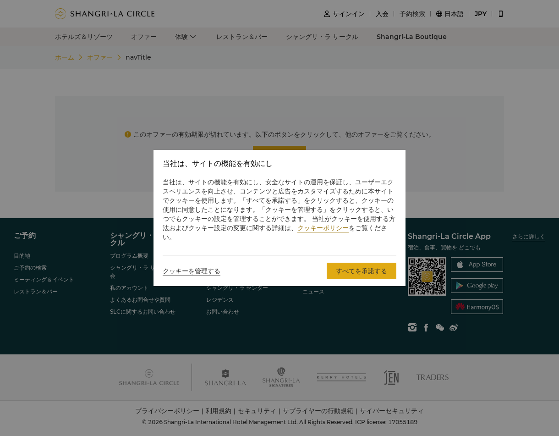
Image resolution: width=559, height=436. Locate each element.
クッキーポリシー (323, 228)
